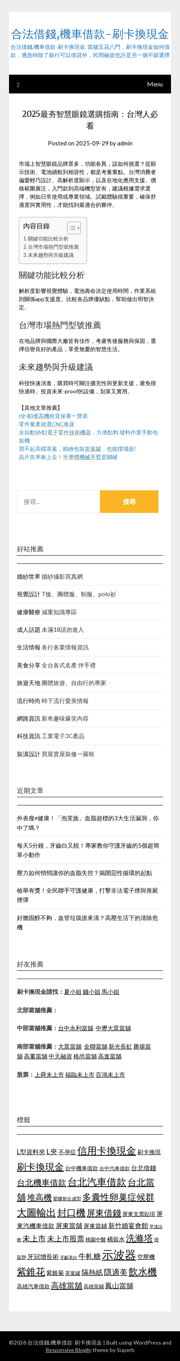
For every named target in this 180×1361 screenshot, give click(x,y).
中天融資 (60, 1056)
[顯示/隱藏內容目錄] (70, 228)
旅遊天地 (28, 682)
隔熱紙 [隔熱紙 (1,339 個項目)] (92, 1272)
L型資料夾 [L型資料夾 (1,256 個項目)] (31, 1151)
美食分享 (28, 665)
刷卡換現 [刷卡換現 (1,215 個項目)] (149, 1151)
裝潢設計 (28, 753)
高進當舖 (110, 1056)
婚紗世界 (28, 576)
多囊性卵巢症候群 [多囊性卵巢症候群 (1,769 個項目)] (118, 1196)
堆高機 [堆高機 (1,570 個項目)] (39, 1197)
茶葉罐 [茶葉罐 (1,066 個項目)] (72, 1273)
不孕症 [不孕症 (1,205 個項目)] (67, 1151)
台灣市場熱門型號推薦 (53, 247)
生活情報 (28, 647)
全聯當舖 (95, 1046)
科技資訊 (28, 735)
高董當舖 (35, 1056)
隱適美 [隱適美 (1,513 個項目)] (115, 1272)
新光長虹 (120, 1046)
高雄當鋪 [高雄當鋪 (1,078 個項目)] (94, 1286)
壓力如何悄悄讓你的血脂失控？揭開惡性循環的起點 (84, 872)
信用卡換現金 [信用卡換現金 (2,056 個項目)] (106, 1150)
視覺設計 (28, 593)
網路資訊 (28, 718)
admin (125, 143)
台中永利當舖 (75, 1027)
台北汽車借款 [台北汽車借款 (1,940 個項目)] (96, 1181)
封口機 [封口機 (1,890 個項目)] (71, 1212)
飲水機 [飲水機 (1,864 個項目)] (143, 1271)
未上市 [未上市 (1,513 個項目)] (34, 1238)
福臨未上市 (80, 1074)
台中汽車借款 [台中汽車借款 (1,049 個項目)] (114, 1168)
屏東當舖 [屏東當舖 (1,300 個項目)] (69, 1225)
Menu (155, 84)
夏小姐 (73, 991)
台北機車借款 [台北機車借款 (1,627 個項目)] (41, 1182)
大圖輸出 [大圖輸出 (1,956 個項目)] (36, 1212)
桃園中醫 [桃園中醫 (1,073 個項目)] (95, 1239)
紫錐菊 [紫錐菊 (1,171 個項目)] (55, 1272)
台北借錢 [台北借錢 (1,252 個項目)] (143, 1167)
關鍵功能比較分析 (48, 239)
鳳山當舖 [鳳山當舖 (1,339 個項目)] (119, 1286)
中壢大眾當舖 (113, 1027)
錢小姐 (91, 991)
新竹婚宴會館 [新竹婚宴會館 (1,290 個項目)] (128, 1225)
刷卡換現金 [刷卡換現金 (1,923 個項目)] (40, 1166)
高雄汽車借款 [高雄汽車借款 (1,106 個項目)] (33, 1286)
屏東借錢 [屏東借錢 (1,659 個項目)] (104, 1213)
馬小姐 (110, 991)
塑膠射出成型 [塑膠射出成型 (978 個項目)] (67, 1198)
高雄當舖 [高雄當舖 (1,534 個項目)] (66, 1285)
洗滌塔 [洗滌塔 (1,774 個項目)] (139, 1237)
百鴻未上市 (110, 1074)
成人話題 (28, 629)
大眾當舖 (70, 1046)
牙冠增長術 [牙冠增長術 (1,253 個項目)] (43, 1256)
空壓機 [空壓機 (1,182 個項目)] (146, 1256)
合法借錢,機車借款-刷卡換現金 (90, 34)
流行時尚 (28, 700)
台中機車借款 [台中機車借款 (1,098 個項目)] (81, 1168)
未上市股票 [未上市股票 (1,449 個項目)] (65, 1238)
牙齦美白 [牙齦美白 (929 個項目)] (68, 1257)
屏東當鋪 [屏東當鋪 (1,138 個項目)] (95, 1226)
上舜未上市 (49, 1074)
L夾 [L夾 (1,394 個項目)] (51, 1151)
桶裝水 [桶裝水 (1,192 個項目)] (116, 1239)
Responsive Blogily (68, 1350)
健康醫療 (28, 611)
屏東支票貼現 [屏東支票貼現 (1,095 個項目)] (138, 1213)
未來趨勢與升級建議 (51, 255)
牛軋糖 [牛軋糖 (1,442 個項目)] (89, 1256)
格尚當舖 (85, 1056)
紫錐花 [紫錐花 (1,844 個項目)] (31, 1271)
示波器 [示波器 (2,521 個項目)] (119, 1254)
